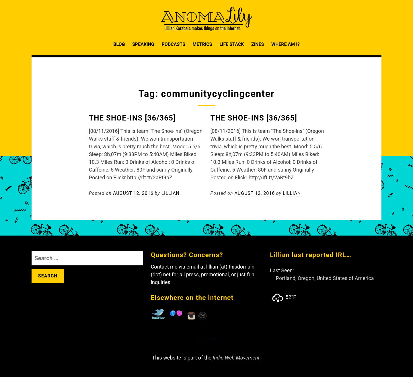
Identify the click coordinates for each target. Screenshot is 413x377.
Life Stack (231, 44)
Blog (119, 44)
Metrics (202, 44)
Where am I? (285, 44)
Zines (257, 44)
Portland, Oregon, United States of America (325, 278)
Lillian (170, 193)
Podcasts (173, 44)
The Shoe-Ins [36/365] (132, 118)
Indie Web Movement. (237, 358)
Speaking (143, 44)
